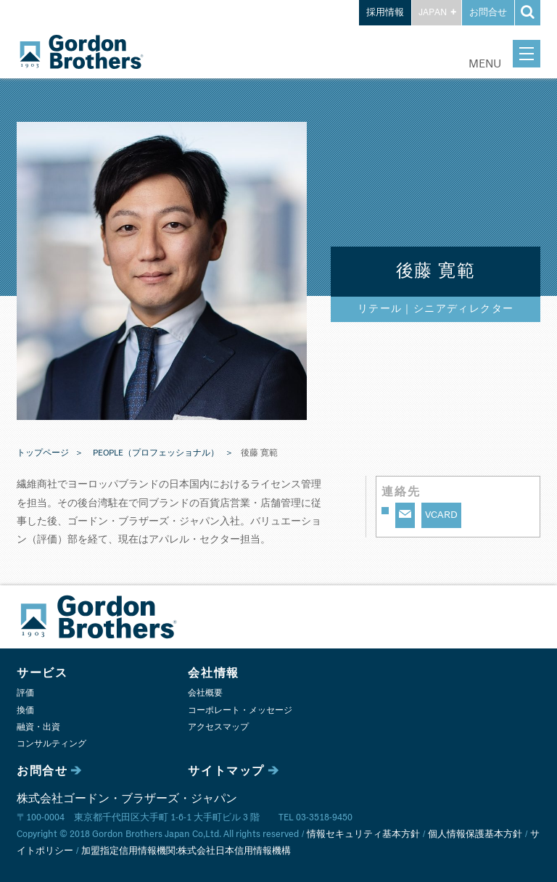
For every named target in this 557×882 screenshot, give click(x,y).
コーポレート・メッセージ (240, 710)
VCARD (441, 515)
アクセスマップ (218, 727)
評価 (25, 693)
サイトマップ (226, 771)
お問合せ (488, 12)
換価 (25, 710)
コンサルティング (51, 744)
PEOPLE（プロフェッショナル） (156, 453)
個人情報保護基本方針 (475, 834)
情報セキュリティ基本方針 (363, 834)
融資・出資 (38, 727)
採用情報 (385, 12)
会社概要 (205, 693)
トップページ (43, 453)
